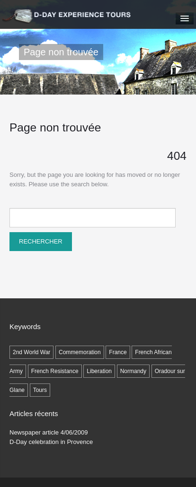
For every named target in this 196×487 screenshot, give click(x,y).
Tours (40, 390)
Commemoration (80, 352)
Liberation (99, 371)
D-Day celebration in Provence (51, 441)
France (117, 352)
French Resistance (55, 371)
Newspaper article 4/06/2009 (48, 432)
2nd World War (31, 352)
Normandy (133, 371)
